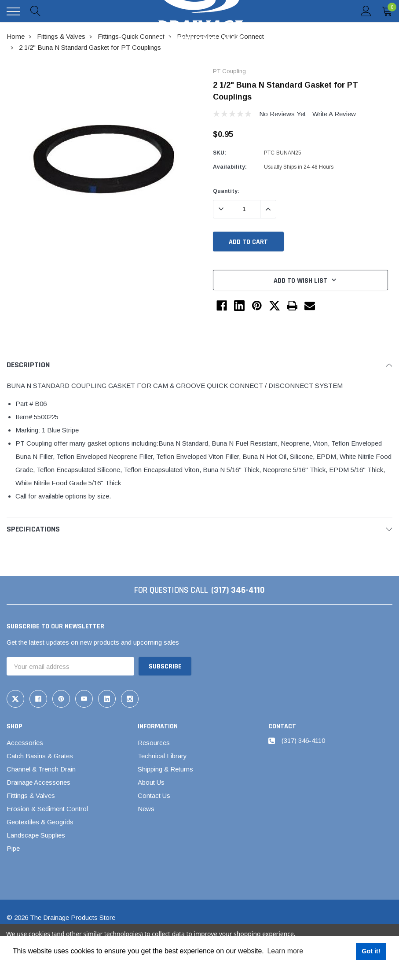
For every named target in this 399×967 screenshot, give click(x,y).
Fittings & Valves (31, 795)
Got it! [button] (371, 951)
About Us (151, 782)
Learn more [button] (285, 951)
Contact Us (154, 795)
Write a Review (334, 114)
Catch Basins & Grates (40, 756)
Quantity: (226, 191)
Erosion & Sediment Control (47, 808)
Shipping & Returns (165, 769)
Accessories (25, 742)
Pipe (13, 848)
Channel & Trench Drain (41, 769)
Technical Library (162, 756)
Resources (154, 742)
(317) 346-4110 (238, 590)
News (146, 808)
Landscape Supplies (36, 835)
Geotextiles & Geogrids (40, 822)
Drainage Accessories (38, 782)
